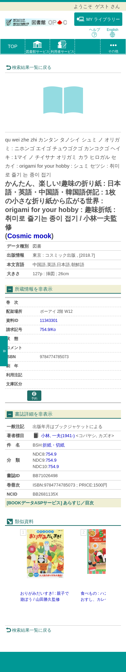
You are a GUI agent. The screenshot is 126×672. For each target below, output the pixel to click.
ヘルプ (94, 32)
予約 (34, 396)
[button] (37, 47)
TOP (12, 46)
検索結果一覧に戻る (28, 67)
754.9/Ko (48, 329)
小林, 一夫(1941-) (58, 435)
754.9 (51, 454)
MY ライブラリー (98, 19)
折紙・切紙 (54, 445)
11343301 (49, 320)
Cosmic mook (29, 236)
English (112, 32)
